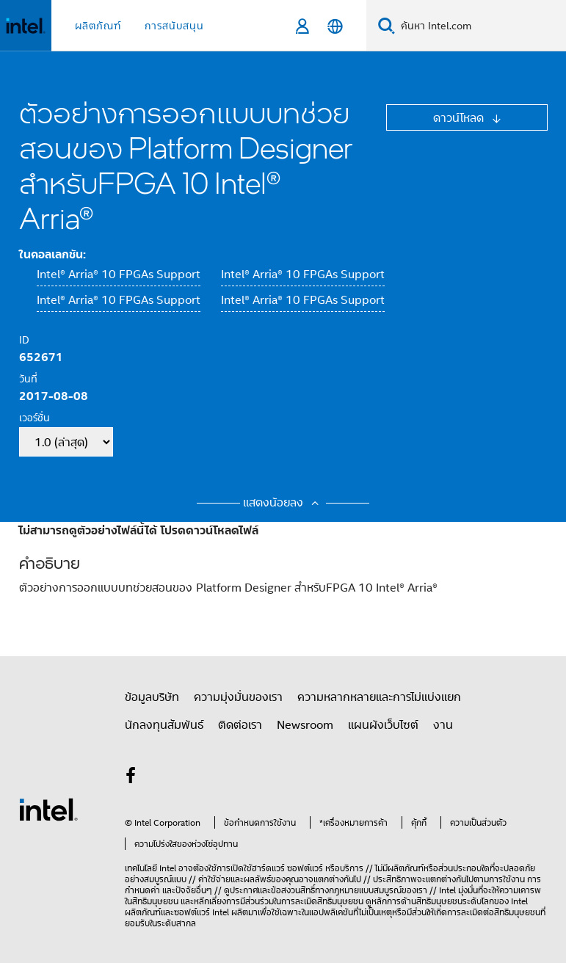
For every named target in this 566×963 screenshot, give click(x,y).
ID (24, 339)
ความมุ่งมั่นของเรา (238, 696)
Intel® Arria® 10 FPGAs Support (118, 274)
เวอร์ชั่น (34, 417)
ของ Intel (511, 901)
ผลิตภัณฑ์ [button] (98, 25)
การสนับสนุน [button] (174, 25)
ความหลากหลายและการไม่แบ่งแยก (379, 696)
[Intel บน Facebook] (131, 777)
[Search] (386, 25)
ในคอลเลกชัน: (52, 254)
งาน (443, 724)
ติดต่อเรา (240, 724)
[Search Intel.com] (480, 25)
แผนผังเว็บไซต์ (383, 724)
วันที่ (28, 378)
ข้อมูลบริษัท (152, 696)
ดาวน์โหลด (460, 117)
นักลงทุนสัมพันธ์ (164, 724)
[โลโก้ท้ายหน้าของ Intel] (48, 808)
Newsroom (305, 724)
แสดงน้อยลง (283, 502)
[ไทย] (335, 26)
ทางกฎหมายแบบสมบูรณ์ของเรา (371, 890)
